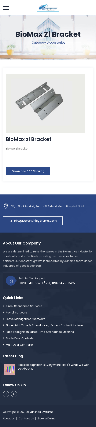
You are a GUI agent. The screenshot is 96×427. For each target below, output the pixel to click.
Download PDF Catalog (28, 171)
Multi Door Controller (19, 345)
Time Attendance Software (24, 306)
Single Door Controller (20, 338)
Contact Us (26, 418)
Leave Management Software (25, 319)
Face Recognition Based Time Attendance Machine (40, 332)
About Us (9, 418)
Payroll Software (16, 312)
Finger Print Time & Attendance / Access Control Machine (44, 325)
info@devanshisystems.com (33, 221)
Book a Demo (47, 418)
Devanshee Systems (39, 412)
